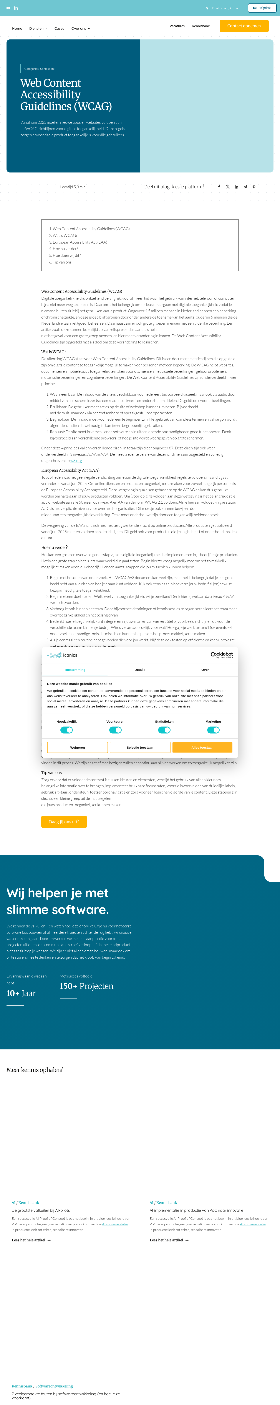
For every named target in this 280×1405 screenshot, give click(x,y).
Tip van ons (62, 262)
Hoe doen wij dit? (67, 255)
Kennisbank (47, 68)
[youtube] (8, 8)
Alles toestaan (202, 747)
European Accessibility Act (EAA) (80, 242)
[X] (228, 187)
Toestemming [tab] (75, 670)
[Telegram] (245, 187)
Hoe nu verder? (65, 248)
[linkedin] (16, 8)
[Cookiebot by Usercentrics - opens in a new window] (214, 655)
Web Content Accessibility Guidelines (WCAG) (91, 228)
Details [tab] (140, 670)
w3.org (76, 460)
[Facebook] (219, 187)
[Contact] (244, 26)
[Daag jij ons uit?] (64, 822)
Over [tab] (205, 670)
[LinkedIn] (236, 187)
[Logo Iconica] (29, 20)
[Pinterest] (254, 187)
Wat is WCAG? (65, 235)
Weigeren (77, 747)
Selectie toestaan (140, 747)
